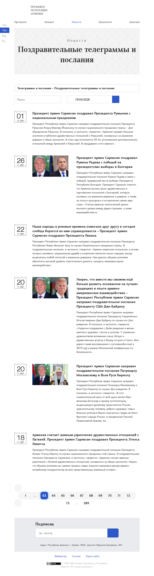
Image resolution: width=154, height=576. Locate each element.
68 (91, 496)
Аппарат (49, 22)
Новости (76, 22)
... (71, 100)
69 (100, 496)
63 (44, 496)
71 (119, 496)
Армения (134, 22)
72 (128, 496)
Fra (4, 41)
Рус (5, 30)
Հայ (4, 24)
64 (53, 496)
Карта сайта (92, 557)
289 (86, 504)
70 (110, 496)
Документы (105, 22)
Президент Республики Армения (39, 11)
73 (67, 504)
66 (72, 496)
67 (81, 496)
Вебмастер (61, 557)
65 (63, 496)
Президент (20, 22)
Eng (4, 35)
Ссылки (76, 557)
